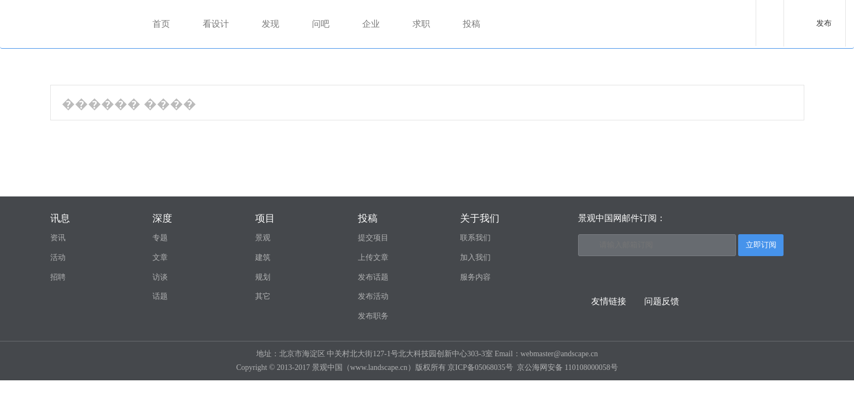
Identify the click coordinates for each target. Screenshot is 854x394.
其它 (262, 296)
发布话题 (373, 277)
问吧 (321, 23)
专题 (160, 238)
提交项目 (373, 238)
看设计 (216, 23)
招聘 (58, 277)
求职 (422, 23)
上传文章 (373, 257)
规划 (262, 277)
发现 (271, 23)
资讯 (58, 238)
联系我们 (475, 238)
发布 (824, 23)
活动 (58, 257)
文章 (160, 257)
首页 (161, 23)
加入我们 (475, 257)
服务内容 (475, 277)
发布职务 (373, 316)
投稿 (472, 23)
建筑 (262, 257)
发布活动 (373, 296)
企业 (371, 23)
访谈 (160, 277)
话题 (160, 296)
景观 (262, 238)
